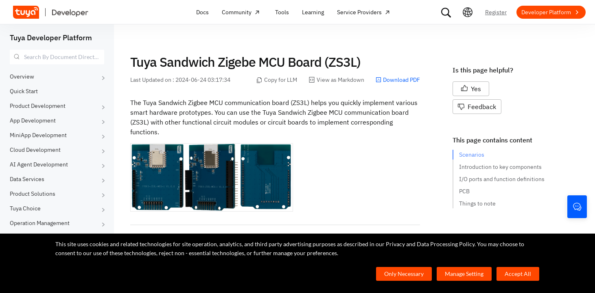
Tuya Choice (25, 208)
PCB (464, 191)
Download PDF (398, 80)
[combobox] (57, 57)
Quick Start (24, 91)
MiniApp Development (38, 135)
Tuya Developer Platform (51, 37)
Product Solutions (32, 193)
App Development (33, 120)
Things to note (477, 203)
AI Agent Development (39, 164)
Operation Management (40, 223)
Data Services (27, 179)
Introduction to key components (500, 167)
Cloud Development (35, 149)
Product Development (38, 105)
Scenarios (471, 154)
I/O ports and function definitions (502, 179)
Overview (22, 76)
